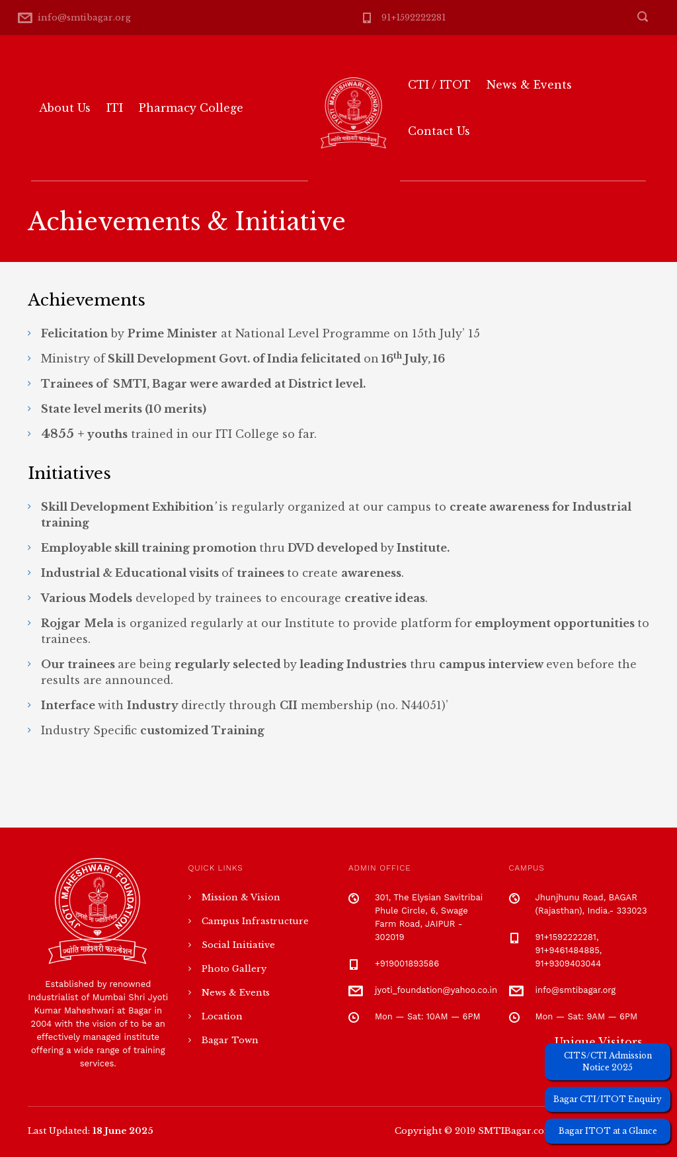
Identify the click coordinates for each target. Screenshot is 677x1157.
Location (222, 1016)
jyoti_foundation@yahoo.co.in (436, 990)
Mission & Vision (241, 897)
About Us (65, 107)
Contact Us (439, 131)
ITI (114, 107)
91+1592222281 (413, 17)
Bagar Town (230, 1040)
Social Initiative (238, 945)
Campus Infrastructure (255, 921)
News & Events (529, 84)
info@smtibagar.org (84, 17)
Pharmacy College (191, 107)
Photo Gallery (234, 968)
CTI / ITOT (439, 84)
